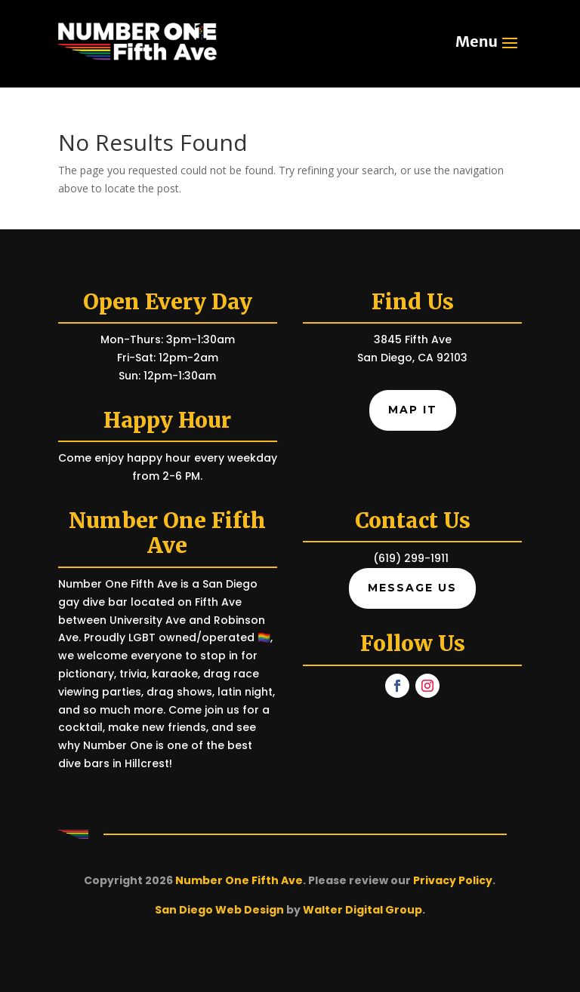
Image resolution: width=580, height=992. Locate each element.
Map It (412, 409)
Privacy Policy (452, 880)
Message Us (412, 587)
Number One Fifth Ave (239, 880)
